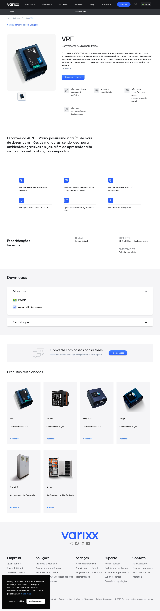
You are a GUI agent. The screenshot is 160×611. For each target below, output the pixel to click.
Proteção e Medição (46, 564)
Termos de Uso (65, 600)
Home (9, 18)
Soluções (45, 4)
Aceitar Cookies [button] (35, 601)
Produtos (28, 4)
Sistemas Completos (46, 581)
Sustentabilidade (15, 568)
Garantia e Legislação (115, 581)
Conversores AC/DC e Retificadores (54, 577)
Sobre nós (63, 4)
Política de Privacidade (84, 600)
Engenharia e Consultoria (89, 573)
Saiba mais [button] (26, 594)
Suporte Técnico (112, 577)
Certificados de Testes (116, 568)
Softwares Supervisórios (117, 573)
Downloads (106, 4)
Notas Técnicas (112, 564)
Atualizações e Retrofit (87, 568)
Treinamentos (83, 577)
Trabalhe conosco (16, 573)
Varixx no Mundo (141, 573)
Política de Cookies (104, 600)
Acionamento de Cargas (48, 568)
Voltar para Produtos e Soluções (23, 25)
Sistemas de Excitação (47, 573)
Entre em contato (73, 77)
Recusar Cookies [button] (16, 601)
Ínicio (12, 11)
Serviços (79, 4)
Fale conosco (118, 353)
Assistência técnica (86, 564)
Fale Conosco (139, 564)
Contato (124, 4)
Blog (92, 4)
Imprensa (137, 577)
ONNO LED (42, 586)
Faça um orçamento (142, 568)
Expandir (67, 68)
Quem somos (14, 564)
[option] (31, 62)
